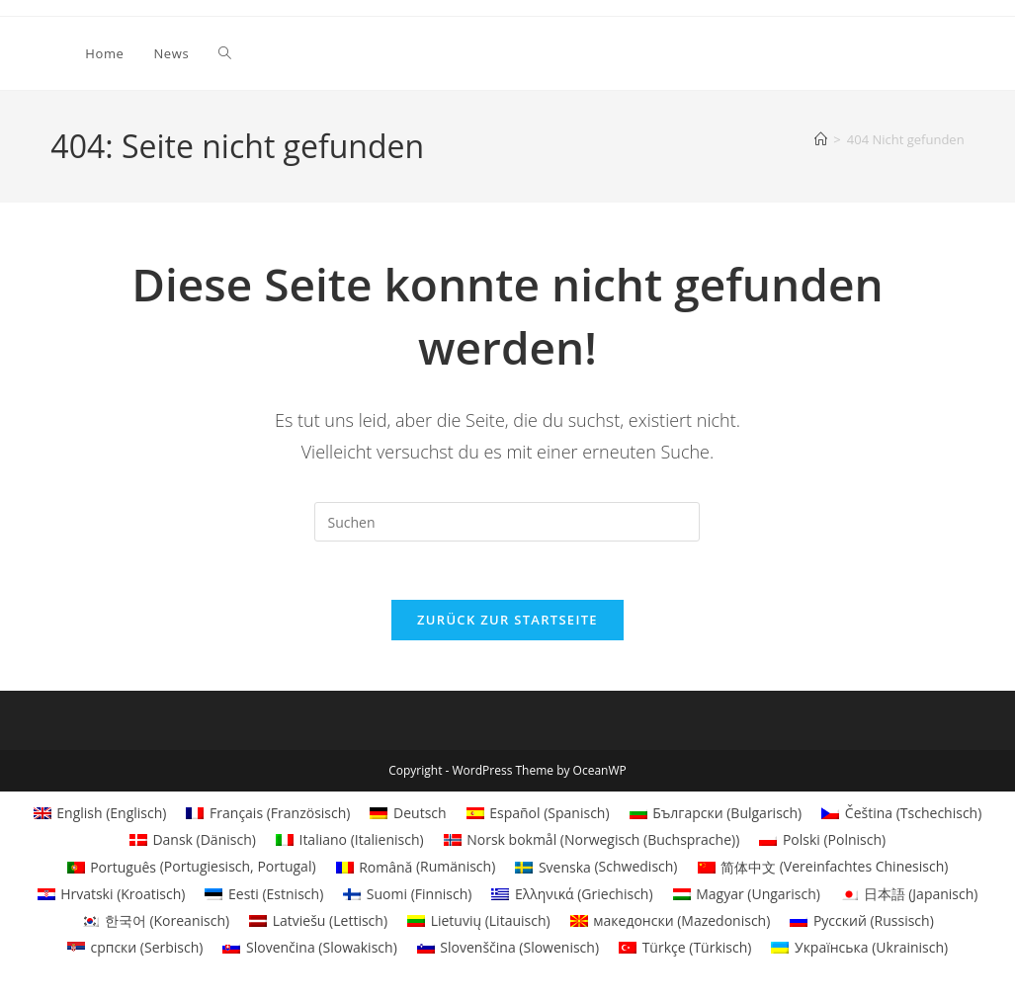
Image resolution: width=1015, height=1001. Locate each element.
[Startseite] (820, 139)
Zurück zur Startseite (507, 621)
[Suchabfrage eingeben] (507, 522)
